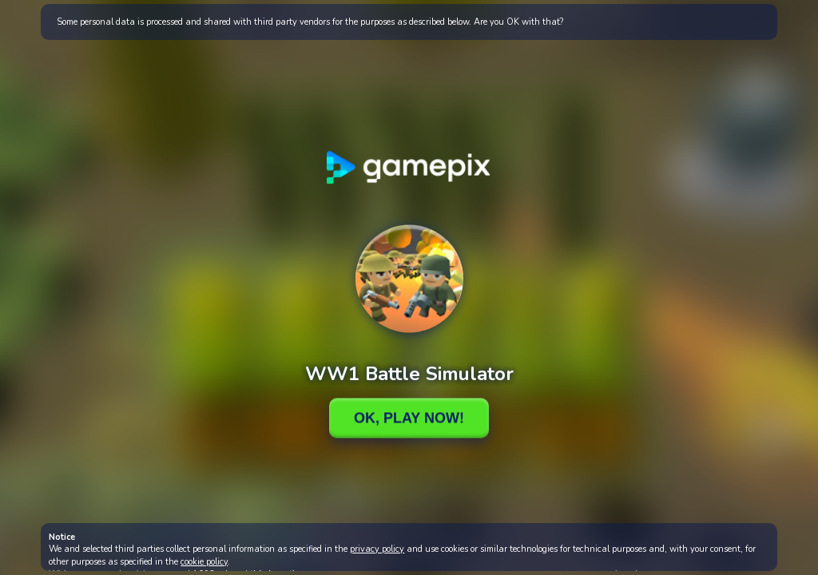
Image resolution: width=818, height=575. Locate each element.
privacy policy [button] (377, 549)
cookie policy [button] (204, 562)
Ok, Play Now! (409, 418)
